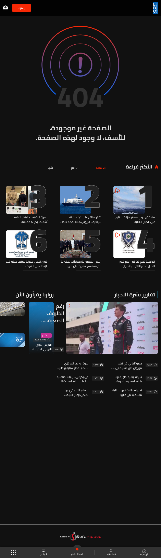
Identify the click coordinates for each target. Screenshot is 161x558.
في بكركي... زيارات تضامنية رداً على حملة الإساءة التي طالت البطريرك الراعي (72, 379)
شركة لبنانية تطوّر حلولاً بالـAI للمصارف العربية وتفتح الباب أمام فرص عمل (128, 379)
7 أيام (74, 167)
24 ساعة (101, 167)
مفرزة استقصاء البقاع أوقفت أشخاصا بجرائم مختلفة (30, 219)
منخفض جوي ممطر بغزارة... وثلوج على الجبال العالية (135, 219)
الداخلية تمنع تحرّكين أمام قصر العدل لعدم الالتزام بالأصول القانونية (137, 263)
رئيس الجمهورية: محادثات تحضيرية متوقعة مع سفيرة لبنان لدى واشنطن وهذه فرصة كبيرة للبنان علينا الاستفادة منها (81, 263)
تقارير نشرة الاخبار (134, 294)
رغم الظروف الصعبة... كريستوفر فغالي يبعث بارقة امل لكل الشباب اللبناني (52, 313)
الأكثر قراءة (139, 166)
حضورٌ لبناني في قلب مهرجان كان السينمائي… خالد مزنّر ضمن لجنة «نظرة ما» (127, 365)
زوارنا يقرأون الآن (34, 294)
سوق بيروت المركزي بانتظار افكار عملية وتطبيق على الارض (72, 365)
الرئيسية (144, 552)
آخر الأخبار (46, 335)
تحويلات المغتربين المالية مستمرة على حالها (127, 392)
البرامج (43, 552)
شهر (50, 167)
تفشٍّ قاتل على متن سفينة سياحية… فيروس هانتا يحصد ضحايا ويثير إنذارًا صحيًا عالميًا (80, 219)
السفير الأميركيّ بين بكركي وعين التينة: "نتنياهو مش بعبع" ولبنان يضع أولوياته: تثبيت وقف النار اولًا (73, 392)
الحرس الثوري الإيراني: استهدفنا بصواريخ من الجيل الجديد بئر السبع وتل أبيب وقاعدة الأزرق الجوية (41, 346)
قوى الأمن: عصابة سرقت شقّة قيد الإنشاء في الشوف (27, 263)
